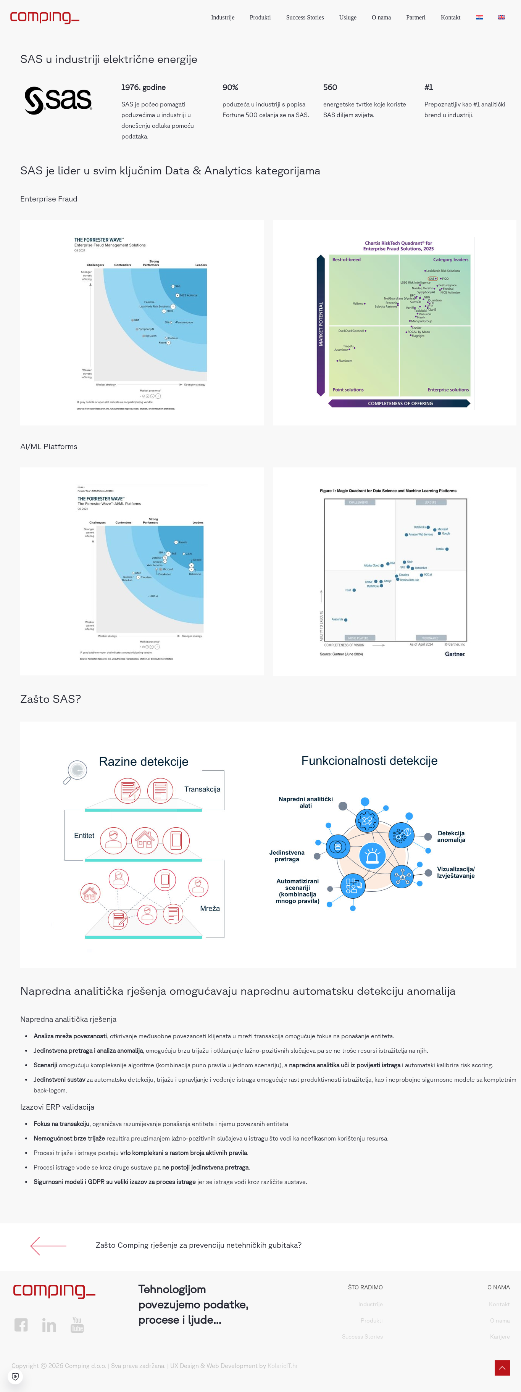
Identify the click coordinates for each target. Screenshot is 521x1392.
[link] (49, 1246)
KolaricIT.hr (283, 1365)
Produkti (372, 1320)
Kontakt (499, 1304)
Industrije (370, 1304)
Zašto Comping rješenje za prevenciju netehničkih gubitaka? (199, 1245)
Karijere (500, 1336)
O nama (500, 1320)
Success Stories (362, 1336)
